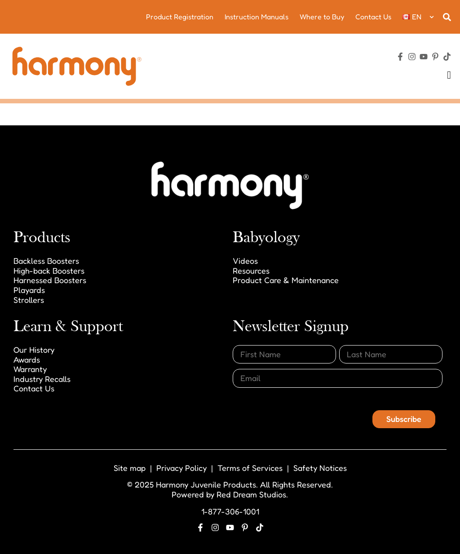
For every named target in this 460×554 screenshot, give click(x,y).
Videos (245, 261)
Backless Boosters (46, 261)
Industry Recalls (42, 379)
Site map (130, 468)
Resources (251, 270)
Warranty (30, 369)
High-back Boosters (48, 270)
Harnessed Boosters (49, 280)
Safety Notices (320, 468)
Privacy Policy (181, 468)
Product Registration (179, 16)
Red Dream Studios (251, 494)
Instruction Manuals (256, 16)
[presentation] (301, 410)
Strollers (28, 300)
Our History (33, 350)
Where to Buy (322, 16)
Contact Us (373, 16)
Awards (26, 359)
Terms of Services (250, 468)
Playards (29, 290)
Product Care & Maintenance (286, 280)
